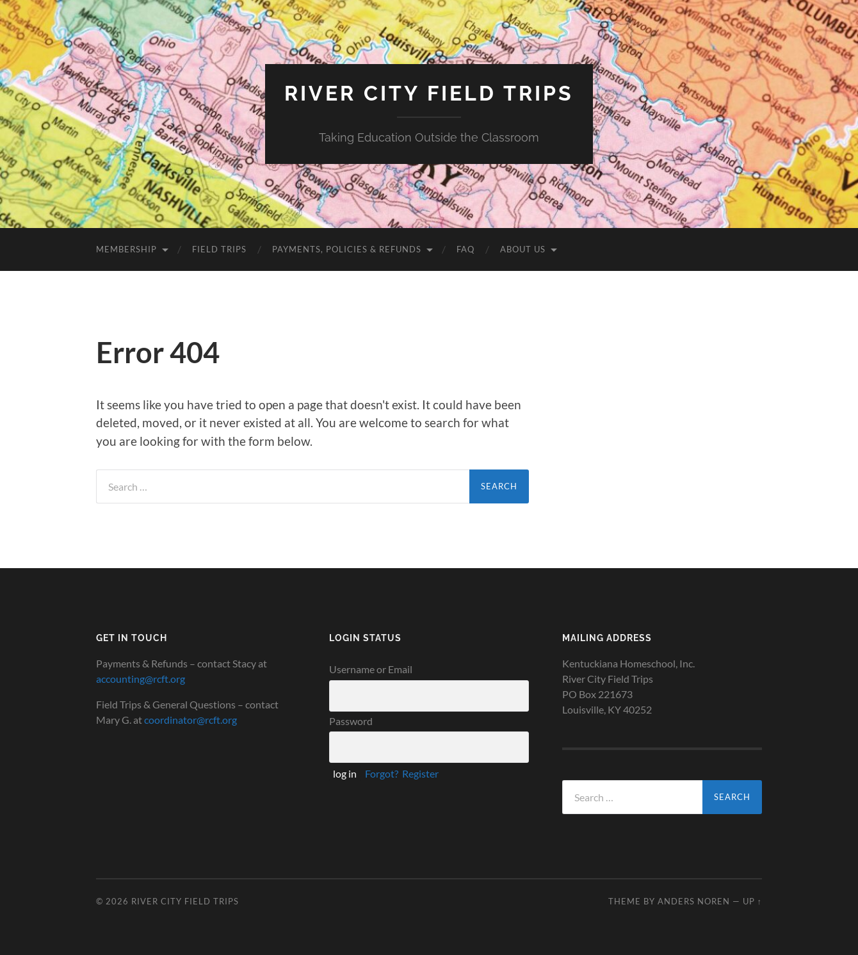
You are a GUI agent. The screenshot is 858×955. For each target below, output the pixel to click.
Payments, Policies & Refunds (346, 249)
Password (351, 721)
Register (420, 773)
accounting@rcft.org (140, 679)
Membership (126, 249)
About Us (523, 249)
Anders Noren (694, 901)
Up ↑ (752, 901)
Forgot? (381, 773)
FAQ (465, 249)
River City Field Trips (429, 93)
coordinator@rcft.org (190, 720)
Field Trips (219, 249)
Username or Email (370, 669)
